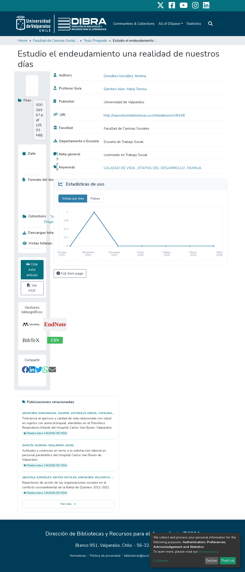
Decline (211, 560)
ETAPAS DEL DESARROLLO (162, 167)
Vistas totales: (38, 243)
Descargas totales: (39, 232)
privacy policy (208, 551)
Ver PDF (32, 288)
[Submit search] (210, 23)
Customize (160, 560)
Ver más (68, 504)
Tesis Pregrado (95, 40)
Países (95, 198)
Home (23, 40)
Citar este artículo (32, 270)
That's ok (227, 560)
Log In (219, 23)
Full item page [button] (69, 273)
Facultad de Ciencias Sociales (55, 40)
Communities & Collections (134, 23)
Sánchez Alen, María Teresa (125, 89)
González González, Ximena (125, 76)
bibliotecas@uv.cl (136, 556)
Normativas (78, 556)
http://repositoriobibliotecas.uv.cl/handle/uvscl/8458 (144, 115)
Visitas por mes (73, 198)
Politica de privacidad (105, 556)
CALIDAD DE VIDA (120, 167)
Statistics (194, 23)
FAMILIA (194, 167)
